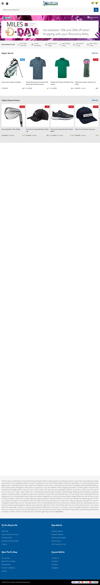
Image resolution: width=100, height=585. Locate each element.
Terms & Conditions (8, 568)
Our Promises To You (59, 544)
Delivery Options (57, 531)
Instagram (55, 568)
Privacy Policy (6, 564)
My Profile (5, 531)
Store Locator (56, 541)
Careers (4, 571)
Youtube (54, 564)
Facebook (55, 561)
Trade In (4, 544)
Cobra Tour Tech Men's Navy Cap (85, 129)
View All (95, 53)
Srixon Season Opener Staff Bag (11, 82)
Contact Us (55, 558)
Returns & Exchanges (59, 538)
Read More (59, 512)
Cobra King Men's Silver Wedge (11, 129)
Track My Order (7, 538)
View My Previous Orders (10, 541)
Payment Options (57, 534)
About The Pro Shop (8, 561)
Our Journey (6, 558)
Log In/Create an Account (10, 534)
